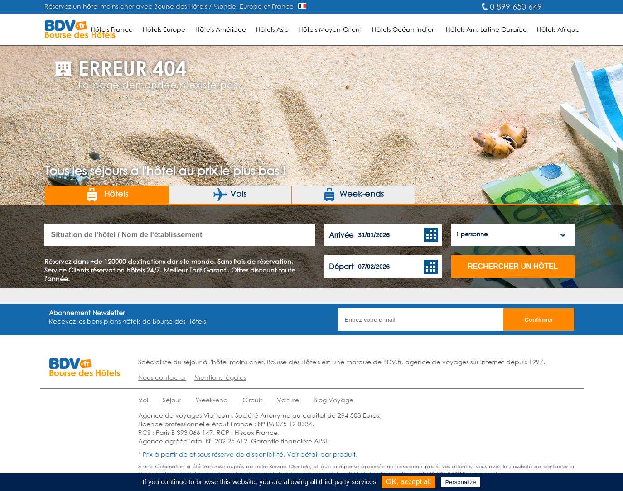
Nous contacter (162, 377)
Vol (143, 400)
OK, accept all (408, 482)
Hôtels (106, 194)
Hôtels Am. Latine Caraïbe (486, 29)
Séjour (172, 400)
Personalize (460, 482)
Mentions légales (220, 377)
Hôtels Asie (272, 29)
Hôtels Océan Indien (404, 29)
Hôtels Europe (164, 29)
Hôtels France (112, 29)
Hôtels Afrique (558, 29)
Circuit (252, 400)
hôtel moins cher (237, 362)
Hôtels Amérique (220, 29)
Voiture (288, 400)
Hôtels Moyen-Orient (330, 29)
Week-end (212, 400)
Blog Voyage (333, 400)
